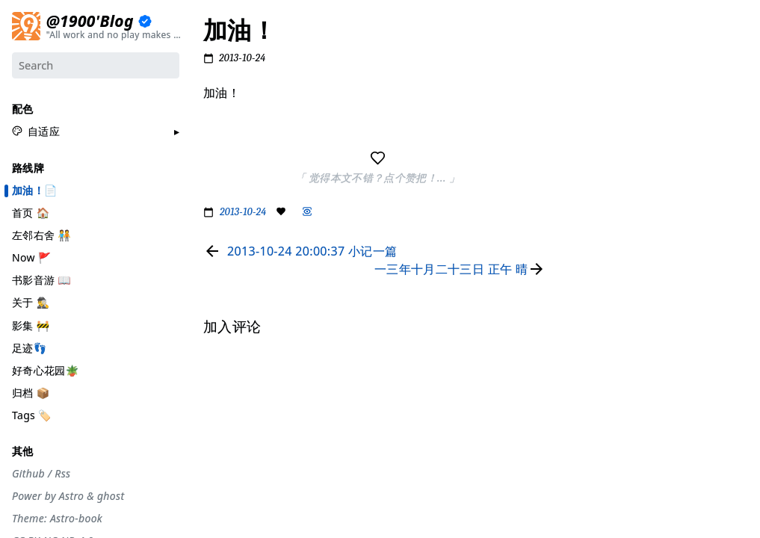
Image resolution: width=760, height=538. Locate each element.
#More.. (592, 326)
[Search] (95, 65)
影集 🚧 (30, 325)
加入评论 (593, 359)
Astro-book (76, 519)
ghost (110, 496)
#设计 (587, 113)
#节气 (587, 74)
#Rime (589, 306)
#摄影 (587, 94)
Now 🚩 (32, 257)
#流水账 (592, 56)
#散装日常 (596, 267)
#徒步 (587, 287)
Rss (62, 473)
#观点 (587, 249)
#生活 (587, 133)
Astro (71, 496)
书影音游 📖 (41, 280)
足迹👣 (29, 347)
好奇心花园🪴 (45, 369)
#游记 (587, 190)
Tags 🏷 (32, 414)
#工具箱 (592, 152)
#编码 (587, 171)
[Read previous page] (300, 251)
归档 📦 (30, 392)
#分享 (587, 36)
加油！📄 (35, 190)
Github (28, 473)
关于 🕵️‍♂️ (30, 302)
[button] (36, 131)
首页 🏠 (30, 212)
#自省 (587, 229)
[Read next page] (463, 269)
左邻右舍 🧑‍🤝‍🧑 (41, 235)
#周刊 (587, 210)
